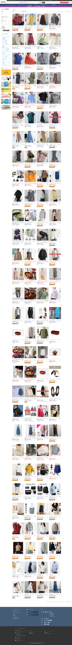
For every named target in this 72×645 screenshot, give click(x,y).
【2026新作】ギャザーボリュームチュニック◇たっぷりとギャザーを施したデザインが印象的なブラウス (30, 105)
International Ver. (56, 0)
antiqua (38, 264)
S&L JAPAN (38, 481)
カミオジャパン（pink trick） (15, 225)
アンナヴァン (26, 49)
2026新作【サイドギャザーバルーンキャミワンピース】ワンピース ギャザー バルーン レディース (30, 595)
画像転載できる (3, 27)
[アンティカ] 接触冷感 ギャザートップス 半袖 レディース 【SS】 (18, 203)
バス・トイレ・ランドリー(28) (6, 51)
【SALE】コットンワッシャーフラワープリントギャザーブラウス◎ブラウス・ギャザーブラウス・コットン (55, 301)
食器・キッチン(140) (5, 44)
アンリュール (13, 49)
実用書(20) (3, 53)
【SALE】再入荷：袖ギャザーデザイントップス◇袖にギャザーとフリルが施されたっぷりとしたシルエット (43, 458)
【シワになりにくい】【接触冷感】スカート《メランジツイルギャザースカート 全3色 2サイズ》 (55, 281)
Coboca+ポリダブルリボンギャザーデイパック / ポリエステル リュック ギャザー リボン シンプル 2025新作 (42, 497)
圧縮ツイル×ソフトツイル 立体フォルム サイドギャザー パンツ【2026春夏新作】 (42, 242)
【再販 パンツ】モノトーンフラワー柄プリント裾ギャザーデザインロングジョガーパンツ (18, 301)
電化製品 (36, 4)
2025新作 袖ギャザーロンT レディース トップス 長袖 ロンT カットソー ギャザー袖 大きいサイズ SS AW (54, 497)
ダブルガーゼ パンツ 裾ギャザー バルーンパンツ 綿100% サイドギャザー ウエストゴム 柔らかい (55, 184)
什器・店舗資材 (53, 4)
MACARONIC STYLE (39, 324)
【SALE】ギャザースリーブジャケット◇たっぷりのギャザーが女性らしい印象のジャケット (55, 223)
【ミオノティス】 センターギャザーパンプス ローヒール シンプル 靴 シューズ (55, 379)
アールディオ (38, 226)
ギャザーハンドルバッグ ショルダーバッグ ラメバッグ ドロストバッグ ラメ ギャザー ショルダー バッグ (42, 477)
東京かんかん (13, 559)
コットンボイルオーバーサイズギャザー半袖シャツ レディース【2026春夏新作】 (18, 26)
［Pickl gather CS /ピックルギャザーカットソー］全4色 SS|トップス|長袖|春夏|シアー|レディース (43, 281)
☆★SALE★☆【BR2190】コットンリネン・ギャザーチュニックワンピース (17, 477)
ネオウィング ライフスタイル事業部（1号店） (42, 401)
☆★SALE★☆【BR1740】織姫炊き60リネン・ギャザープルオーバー (42, 222)
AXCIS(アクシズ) (26, 499)
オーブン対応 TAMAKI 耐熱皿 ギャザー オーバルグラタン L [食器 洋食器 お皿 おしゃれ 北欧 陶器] (30, 379)
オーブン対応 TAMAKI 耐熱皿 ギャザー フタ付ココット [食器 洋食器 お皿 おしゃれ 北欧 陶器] (30, 301)
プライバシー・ (17, 612)
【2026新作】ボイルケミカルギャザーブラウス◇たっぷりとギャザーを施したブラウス (55, 27)
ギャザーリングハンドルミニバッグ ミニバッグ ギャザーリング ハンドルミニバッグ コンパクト (18, 379)
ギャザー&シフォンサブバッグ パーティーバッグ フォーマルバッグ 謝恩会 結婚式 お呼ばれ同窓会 (30, 399)
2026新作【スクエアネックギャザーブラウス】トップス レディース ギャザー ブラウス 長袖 (42, 203)
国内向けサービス (19, 634)
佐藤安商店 (26, 89)
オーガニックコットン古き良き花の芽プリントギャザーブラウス (18, 555)
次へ (69, 11)
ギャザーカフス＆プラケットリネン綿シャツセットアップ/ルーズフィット (18, 261)
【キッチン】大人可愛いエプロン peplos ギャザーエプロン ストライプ (30, 242)
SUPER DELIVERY (16, 618)
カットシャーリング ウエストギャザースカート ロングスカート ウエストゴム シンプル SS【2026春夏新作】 (18, 164)
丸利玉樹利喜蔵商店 (27, 284)
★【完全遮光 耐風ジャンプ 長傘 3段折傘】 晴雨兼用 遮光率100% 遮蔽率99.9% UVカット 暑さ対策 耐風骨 (18, 223)
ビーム (50, 421)
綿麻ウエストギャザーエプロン (16, 437)
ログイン (71, 2)
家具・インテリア (21, 4)
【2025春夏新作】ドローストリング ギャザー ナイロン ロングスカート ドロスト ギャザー (30, 458)
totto (25, 460)
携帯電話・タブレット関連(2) (6, 62)
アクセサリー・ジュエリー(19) (6, 54)
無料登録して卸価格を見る (16, 48)
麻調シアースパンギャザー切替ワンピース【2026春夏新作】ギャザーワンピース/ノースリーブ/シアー (55, 595)
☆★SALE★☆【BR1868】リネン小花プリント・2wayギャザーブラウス (55, 261)
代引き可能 (3, 28)
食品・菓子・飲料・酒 (44, 4)
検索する (6, 30)
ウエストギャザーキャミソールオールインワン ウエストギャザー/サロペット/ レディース (55, 144)
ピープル (38, 598)
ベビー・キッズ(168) (5, 43)
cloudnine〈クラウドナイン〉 (15, 89)
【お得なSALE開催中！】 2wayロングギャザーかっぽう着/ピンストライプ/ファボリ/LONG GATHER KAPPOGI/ (55, 321)
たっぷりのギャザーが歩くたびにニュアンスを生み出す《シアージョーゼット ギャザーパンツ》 (55, 438)
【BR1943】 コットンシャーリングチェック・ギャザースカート (42, 516)
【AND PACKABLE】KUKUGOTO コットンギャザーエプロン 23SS (30, 418)
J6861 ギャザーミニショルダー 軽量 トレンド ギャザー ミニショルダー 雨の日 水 (55, 418)
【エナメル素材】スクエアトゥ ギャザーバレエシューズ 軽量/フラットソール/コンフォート (55, 399)
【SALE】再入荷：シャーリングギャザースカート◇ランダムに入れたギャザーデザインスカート (18, 105)
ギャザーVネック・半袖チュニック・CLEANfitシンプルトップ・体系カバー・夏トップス (18, 281)
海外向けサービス (21, 635)
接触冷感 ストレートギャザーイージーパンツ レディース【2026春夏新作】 (30, 26)
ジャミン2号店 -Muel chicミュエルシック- (41, 284)
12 (63, 11)
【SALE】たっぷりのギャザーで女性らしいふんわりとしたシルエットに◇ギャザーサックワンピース (43, 144)
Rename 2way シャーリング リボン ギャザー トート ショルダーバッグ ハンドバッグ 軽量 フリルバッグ (18, 458)
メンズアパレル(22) (4, 52)
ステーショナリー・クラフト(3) (6, 58)
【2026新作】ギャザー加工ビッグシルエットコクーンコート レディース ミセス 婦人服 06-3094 (55, 125)
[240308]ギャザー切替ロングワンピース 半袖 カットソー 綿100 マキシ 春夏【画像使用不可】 (30, 438)
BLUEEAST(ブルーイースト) (28, 598)
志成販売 (26, 225)
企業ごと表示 (19, 11)
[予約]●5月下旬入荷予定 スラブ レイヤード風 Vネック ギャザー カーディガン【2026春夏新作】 (55, 66)
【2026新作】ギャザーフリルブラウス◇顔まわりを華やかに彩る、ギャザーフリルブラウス (55, 47)
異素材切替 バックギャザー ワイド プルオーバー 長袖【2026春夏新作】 (55, 105)
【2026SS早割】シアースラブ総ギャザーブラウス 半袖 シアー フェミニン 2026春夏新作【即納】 (30, 86)
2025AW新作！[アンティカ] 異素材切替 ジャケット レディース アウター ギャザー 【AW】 (42, 262)
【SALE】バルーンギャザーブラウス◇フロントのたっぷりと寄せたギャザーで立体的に (43, 86)
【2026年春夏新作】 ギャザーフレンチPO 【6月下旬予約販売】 (42, 574)
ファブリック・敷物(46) (5, 50)
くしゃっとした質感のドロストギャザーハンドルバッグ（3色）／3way (30, 222)
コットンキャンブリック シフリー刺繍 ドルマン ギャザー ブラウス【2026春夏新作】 (43, 300)
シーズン (50, 148)
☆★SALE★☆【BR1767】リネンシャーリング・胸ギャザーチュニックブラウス (18, 320)
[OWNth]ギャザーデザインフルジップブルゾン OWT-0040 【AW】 (18, 418)
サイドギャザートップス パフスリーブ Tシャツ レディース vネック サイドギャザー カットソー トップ (55, 516)
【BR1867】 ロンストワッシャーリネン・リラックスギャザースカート (17, 496)
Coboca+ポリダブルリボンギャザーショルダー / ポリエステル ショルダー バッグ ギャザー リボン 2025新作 (30, 497)
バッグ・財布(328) (4, 40)
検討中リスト (51, 0)
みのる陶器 (50, 362)
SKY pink (38, 127)
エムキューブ (50, 323)
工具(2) (3, 61)
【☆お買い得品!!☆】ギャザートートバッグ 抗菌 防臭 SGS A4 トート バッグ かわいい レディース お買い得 (30, 516)
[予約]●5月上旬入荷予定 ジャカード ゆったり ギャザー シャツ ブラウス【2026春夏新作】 (30, 184)
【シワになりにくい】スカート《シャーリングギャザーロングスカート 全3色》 (55, 163)
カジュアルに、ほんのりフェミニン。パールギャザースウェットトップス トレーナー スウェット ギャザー (55, 555)
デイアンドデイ (26, 148)
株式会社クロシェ (51, 401)
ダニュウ (50, 383)
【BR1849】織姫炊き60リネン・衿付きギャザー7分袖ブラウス (30, 477)
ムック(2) (3, 63)
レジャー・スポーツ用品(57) (6, 49)
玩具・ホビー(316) (4, 41)
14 (66, 11)
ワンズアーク (38, 187)
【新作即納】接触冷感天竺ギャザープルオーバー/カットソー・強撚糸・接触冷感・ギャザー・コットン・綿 (18, 242)
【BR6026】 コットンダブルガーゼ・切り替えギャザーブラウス (54, 242)
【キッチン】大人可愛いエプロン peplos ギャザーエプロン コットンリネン (18, 183)
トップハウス (13, 460)
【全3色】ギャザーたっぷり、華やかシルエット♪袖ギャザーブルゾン (43, 66)
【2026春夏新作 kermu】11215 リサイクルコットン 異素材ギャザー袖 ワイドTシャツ (43, 594)
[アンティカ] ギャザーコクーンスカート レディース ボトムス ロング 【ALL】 (30, 320)
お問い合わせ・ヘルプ (45, 0)
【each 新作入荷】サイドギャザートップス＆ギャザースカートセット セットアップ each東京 (43, 125)
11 (62, 11)
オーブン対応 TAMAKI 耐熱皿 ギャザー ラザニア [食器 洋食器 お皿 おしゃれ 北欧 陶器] (18, 360)
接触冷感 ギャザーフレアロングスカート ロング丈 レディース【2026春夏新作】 (43, 26)
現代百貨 (13, 186)
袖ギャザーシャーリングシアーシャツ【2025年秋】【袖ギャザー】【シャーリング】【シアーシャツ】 (42, 184)
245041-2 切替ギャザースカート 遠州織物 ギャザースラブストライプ (18, 516)
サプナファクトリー (51, 187)
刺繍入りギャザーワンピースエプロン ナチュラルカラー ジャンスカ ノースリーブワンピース (18, 144)
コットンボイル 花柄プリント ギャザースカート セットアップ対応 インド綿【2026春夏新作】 (30, 47)
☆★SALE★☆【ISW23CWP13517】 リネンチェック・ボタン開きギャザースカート (30, 261)
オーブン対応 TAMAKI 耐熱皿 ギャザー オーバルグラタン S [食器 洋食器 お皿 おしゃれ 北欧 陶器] (30, 281)
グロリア (26, 127)
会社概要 (14, 615)
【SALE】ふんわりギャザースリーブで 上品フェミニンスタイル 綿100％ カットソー (42, 340)
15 (67, 11)
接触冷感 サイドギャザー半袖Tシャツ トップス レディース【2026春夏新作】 (18, 66)
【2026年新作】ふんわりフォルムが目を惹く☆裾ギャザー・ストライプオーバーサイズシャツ (18, 575)
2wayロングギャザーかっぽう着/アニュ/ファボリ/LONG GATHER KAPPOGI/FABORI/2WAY (42, 438)
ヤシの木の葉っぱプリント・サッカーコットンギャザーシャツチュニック (42, 555)
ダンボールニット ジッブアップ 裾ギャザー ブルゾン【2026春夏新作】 (43, 163)
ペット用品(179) (4, 42)
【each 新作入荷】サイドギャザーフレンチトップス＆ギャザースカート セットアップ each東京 (30, 575)
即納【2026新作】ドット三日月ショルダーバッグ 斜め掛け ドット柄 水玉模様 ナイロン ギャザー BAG (18, 125)
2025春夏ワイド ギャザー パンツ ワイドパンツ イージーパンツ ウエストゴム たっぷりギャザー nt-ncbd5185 (55, 477)
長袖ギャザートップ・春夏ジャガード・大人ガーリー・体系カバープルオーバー (42, 418)
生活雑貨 (29, 4)
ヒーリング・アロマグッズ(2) (6, 60)
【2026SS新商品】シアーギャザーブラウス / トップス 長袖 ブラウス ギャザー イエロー (55, 203)
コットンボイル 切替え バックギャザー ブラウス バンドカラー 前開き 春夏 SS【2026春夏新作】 (18, 47)
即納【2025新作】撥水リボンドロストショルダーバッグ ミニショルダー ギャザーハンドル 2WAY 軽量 (30, 164)
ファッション (12, 4)
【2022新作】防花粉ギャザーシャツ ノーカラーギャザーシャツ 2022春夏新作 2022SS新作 (18, 399)
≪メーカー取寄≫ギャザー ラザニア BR (54, 339)
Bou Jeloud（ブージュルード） (52, 49)
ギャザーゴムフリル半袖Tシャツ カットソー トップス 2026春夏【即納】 (42, 105)
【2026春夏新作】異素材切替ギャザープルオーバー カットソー (30, 124)
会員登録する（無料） (64, 2)
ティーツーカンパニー (27, 520)
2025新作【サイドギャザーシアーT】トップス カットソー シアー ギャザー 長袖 (42, 535)
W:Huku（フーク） (51, 285)
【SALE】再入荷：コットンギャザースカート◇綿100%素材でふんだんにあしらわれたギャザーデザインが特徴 (55, 86)
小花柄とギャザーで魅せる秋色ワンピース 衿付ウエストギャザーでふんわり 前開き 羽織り (18, 86)
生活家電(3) (3, 59)
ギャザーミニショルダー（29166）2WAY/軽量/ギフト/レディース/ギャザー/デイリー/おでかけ (43, 321)
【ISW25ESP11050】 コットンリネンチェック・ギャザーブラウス (30, 535)
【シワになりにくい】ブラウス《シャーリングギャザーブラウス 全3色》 (30, 203)
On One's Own (14, 264)
